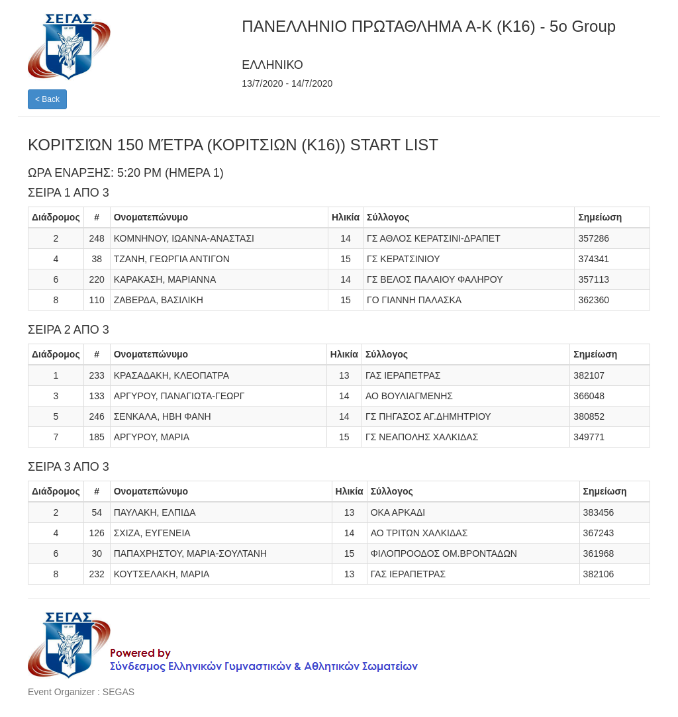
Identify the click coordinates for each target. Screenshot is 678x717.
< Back (47, 99)
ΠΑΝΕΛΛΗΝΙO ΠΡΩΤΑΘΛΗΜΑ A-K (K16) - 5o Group (429, 26)
